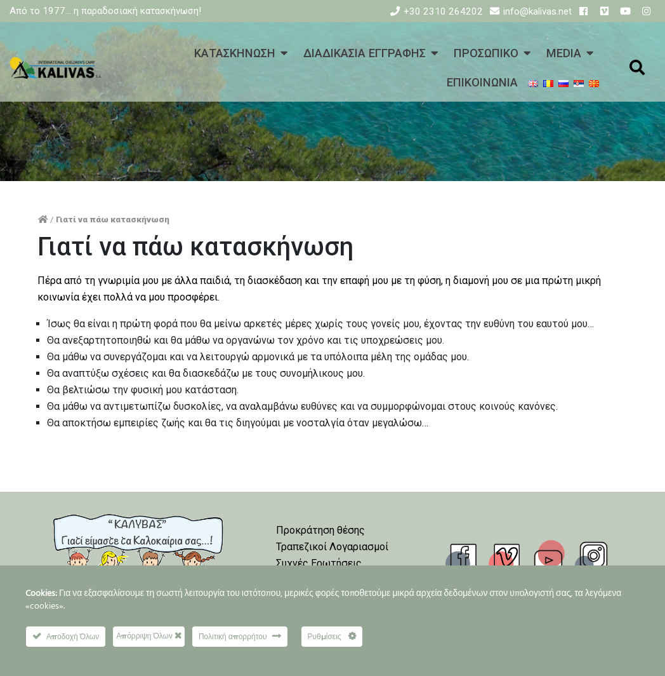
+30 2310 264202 (443, 11)
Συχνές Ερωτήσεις (319, 563)
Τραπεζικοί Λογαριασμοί (332, 547)
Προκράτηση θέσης (320, 530)
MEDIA (563, 53)
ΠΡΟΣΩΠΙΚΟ (486, 53)
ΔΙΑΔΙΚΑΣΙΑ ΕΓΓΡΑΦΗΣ (364, 53)
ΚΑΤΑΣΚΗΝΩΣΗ (234, 53)
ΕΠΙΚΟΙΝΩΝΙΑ (482, 82)
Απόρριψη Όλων (148, 635)
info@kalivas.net (537, 11)
